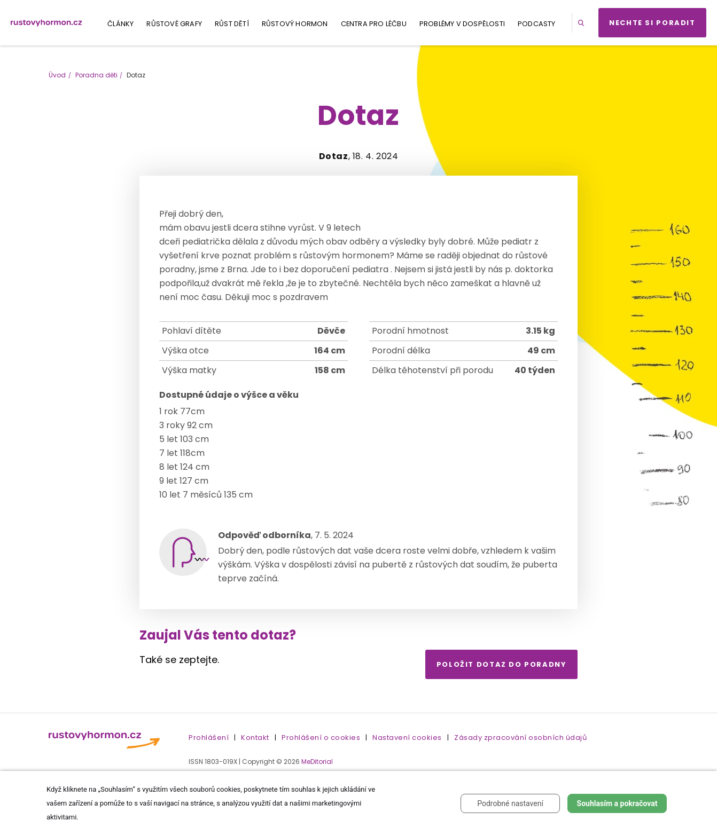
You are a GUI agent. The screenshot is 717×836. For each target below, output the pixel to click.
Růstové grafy (174, 23)
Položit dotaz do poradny (502, 664)
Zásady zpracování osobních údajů (520, 737)
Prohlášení (209, 737)
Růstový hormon (295, 23)
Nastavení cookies (407, 737)
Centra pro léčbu (374, 23)
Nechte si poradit (652, 23)
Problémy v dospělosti (462, 23)
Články (120, 23)
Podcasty (537, 23)
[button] (583, 23)
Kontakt (255, 737)
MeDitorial (317, 761)
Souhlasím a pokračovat (617, 803)
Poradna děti (96, 75)
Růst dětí (232, 23)
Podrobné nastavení (510, 803)
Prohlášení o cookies (321, 737)
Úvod (57, 75)
